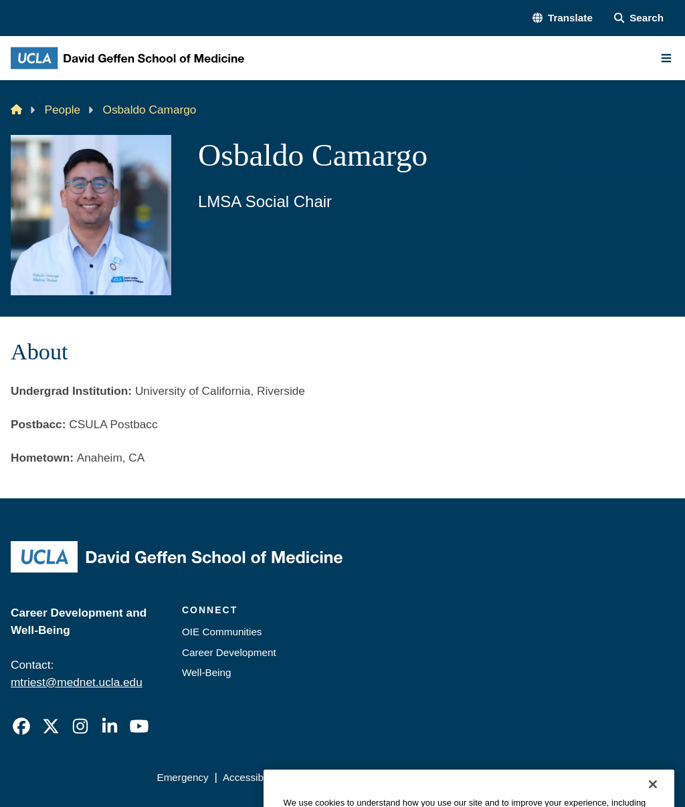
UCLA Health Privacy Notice (463, 777)
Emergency (182, 777)
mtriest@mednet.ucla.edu (76, 682)
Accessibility (250, 777)
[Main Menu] (666, 58)
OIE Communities (222, 631)
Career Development (229, 652)
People (63, 109)
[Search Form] (638, 18)
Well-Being (206, 672)
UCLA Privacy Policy (338, 777)
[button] (562, 18)
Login (553, 777)
